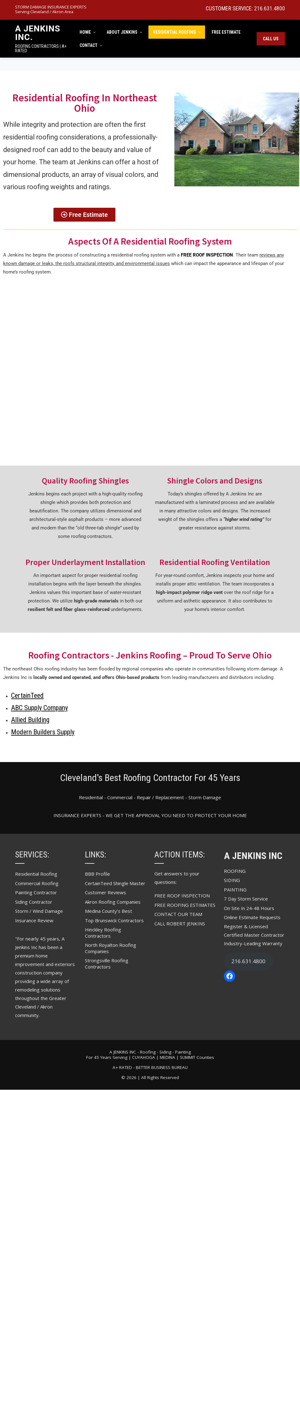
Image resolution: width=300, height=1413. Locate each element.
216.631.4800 (269, 8)
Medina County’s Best (108, 911)
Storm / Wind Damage (39, 911)
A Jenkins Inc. (37, 33)
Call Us (271, 38)
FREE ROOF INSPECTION (182, 895)
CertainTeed (27, 695)
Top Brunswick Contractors (114, 920)
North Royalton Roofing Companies (110, 948)
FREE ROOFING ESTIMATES (184, 905)
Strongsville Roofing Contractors (106, 963)
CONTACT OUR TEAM (178, 914)
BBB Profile (97, 874)
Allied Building (30, 720)
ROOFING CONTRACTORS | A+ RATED (41, 48)
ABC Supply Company (39, 708)
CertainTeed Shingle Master (115, 883)
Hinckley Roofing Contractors (103, 932)
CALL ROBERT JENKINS (179, 923)
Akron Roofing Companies (113, 902)
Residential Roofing (36, 874)
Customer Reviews (105, 892)
